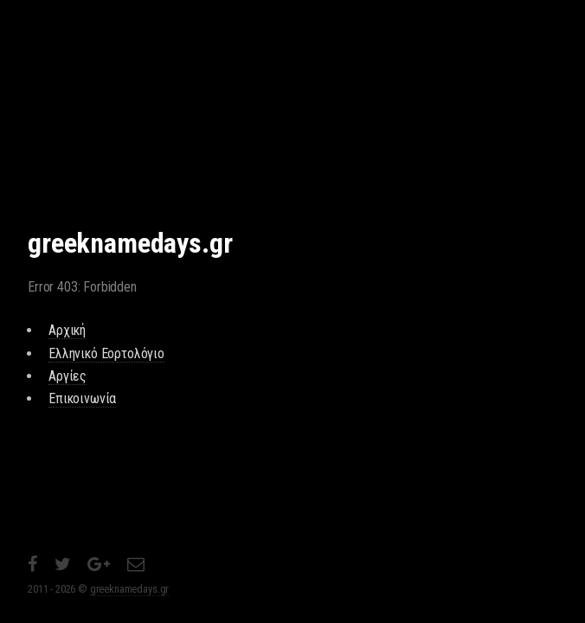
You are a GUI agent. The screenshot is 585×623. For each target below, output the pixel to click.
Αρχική (67, 330)
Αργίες (67, 376)
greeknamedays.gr (129, 588)
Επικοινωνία (82, 398)
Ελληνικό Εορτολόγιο (106, 353)
